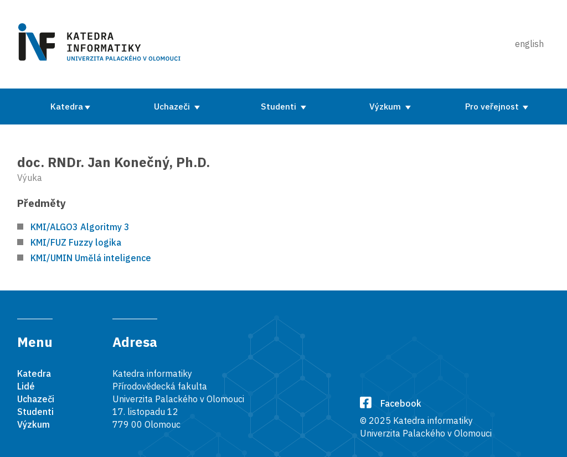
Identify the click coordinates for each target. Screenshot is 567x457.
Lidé (26, 386)
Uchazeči (173, 106)
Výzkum (386, 106)
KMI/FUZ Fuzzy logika (75, 242)
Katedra (66, 106)
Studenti (279, 106)
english (529, 43)
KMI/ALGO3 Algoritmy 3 (80, 226)
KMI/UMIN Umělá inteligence (90, 257)
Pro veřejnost (493, 106)
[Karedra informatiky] (101, 44)
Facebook (390, 403)
